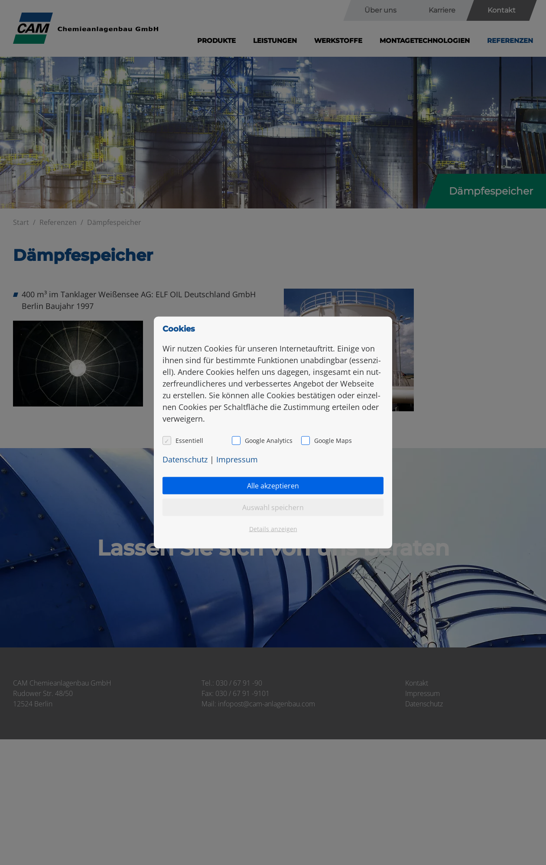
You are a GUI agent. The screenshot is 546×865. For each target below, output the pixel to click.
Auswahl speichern (273, 507)
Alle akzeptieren (273, 486)
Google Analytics (268, 440)
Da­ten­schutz (185, 459)
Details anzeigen (273, 529)
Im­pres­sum (237, 459)
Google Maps (333, 440)
